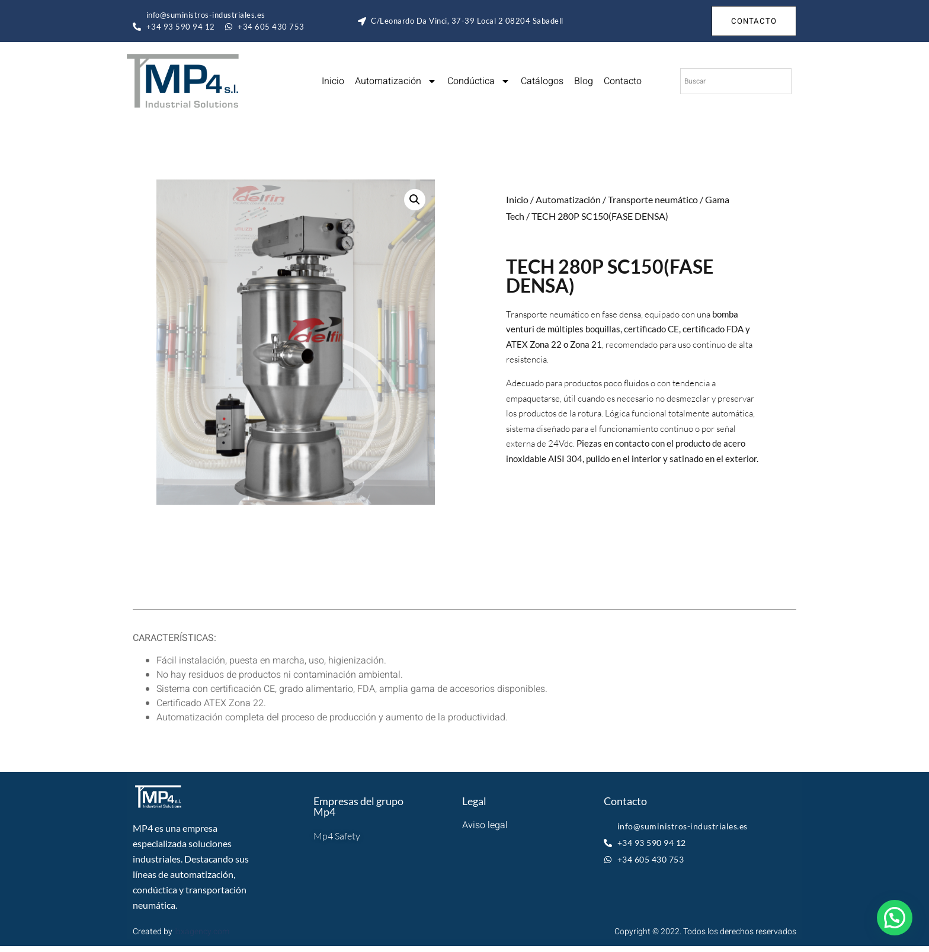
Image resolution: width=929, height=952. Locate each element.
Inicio (333, 81)
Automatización (396, 81)
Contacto (623, 81)
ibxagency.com (201, 931)
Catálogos (542, 81)
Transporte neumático (653, 199)
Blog (583, 81)
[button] (414, 199)
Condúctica (478, 81)
